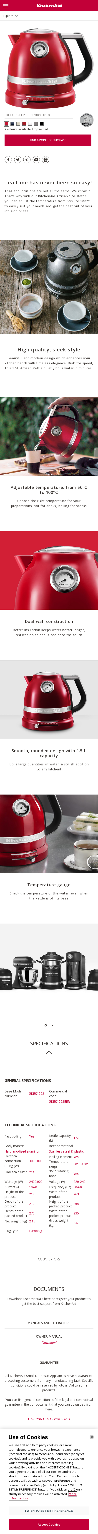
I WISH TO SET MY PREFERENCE (49, 1511)
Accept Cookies (49, 1525)
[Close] (91, 1437)
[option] (49, 973)
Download (49, 1343)
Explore (8, 16)
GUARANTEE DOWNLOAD (49, 1419)
